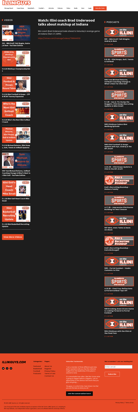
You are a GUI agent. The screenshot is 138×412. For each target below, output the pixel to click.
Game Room (20, 8)
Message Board (8, 8)
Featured (37, 366)
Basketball (31, 8)
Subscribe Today (100, 8)
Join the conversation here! (79, 394)
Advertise (51, 8)
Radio (75, 8)
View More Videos (13, 237)
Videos (68, 8)
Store (82, 8)
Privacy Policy (50, 371)
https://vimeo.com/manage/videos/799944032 (59, 38)
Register (48, 368)
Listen (110, 44)
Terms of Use (50, 373)
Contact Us (49, 376)
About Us (48, 366)
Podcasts (60, 8)
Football (41, 8)
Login (89, 8)
